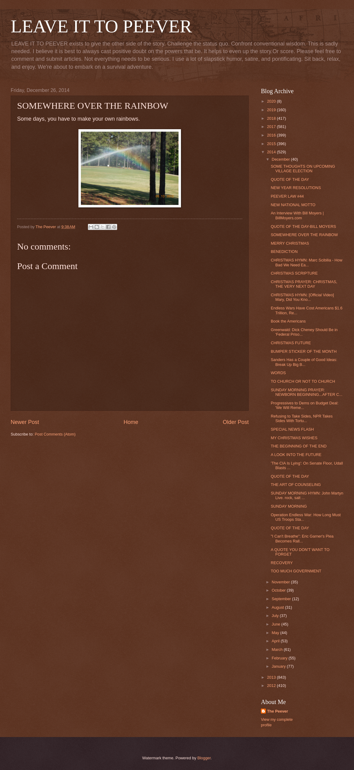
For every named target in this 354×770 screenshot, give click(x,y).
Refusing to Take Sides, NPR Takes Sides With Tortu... (302, 418)
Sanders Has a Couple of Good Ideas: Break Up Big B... (304, 362)
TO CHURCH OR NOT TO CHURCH (303, 381)
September (282, 599)
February (280, 658)
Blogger (204, 758)
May (276, 632)
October (279, 590)
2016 (272, 135)
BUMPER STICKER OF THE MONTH (304, 351)
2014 (272, 152)
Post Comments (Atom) (55, 434)
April (276, 641)
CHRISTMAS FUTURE (291, 343)
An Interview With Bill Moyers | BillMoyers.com (297, 215)
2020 (272, 101)
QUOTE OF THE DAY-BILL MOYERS (303, 226)
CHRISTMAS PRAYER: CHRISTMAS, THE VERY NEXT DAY (304, 284)
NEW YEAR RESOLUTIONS (296, 187)
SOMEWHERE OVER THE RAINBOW (304, 234)
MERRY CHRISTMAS (290, 243)
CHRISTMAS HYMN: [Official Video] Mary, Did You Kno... (302, 297)
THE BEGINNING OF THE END (299, 446)
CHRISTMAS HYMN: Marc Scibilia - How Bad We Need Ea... (306, 262)
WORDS (278, 372)
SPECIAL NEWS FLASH (292, 429)
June (276, 624)
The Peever (277, 711)
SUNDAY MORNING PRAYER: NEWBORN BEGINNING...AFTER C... (306, 392)
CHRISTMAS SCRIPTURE (294, 273)
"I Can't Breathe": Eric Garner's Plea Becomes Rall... (302, 538)
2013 (272, 677)
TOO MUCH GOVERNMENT (296, 571)
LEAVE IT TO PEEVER (101, 26)
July (276, 615)
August (278, 607)
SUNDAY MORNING (289, 506)
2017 (272, 126)
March (278, 649)
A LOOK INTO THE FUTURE (296, 454)
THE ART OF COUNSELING (296, 484)
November (281, 582)
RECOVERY (282, 562)
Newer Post (25, 422)
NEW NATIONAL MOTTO (293, 205)
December (281, 159)
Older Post (236, 422)
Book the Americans (288, 321)
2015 (272, 143)
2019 (272, 110)
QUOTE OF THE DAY (290, 179)
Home (131, 422)
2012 (272, 685)
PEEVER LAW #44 (287, 196)
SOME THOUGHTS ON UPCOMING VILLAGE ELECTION (303, 168)
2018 (272, 118)
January (279, 666)
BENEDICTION (284, 251)
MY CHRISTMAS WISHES (294, 438)
